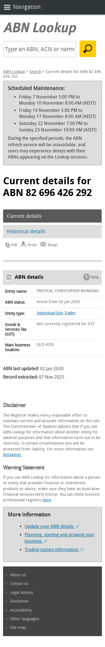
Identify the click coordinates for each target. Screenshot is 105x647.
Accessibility (21, 610)
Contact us (19, 583)
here (47, 500)
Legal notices (21, 592)
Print (32, 245)
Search (35, 71)
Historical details (26, 231)
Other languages (24, 619)
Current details (24, 216)
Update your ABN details (52, 526)
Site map (18, 627)
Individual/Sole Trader (56, 313)
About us (18, 575)
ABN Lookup (14, 71)
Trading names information (54, 549)
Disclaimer (19, 601)
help (95, 277)
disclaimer (12, 454)
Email (52, 245)
